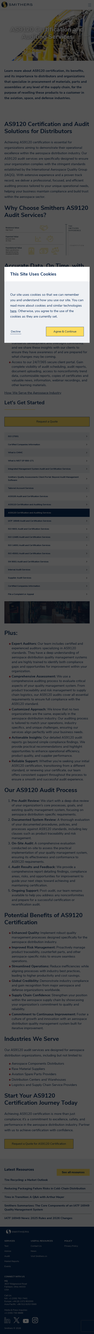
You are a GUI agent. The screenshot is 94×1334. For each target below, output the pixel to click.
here (13, 311)
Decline (16, 332)
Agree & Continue (64, 332)
